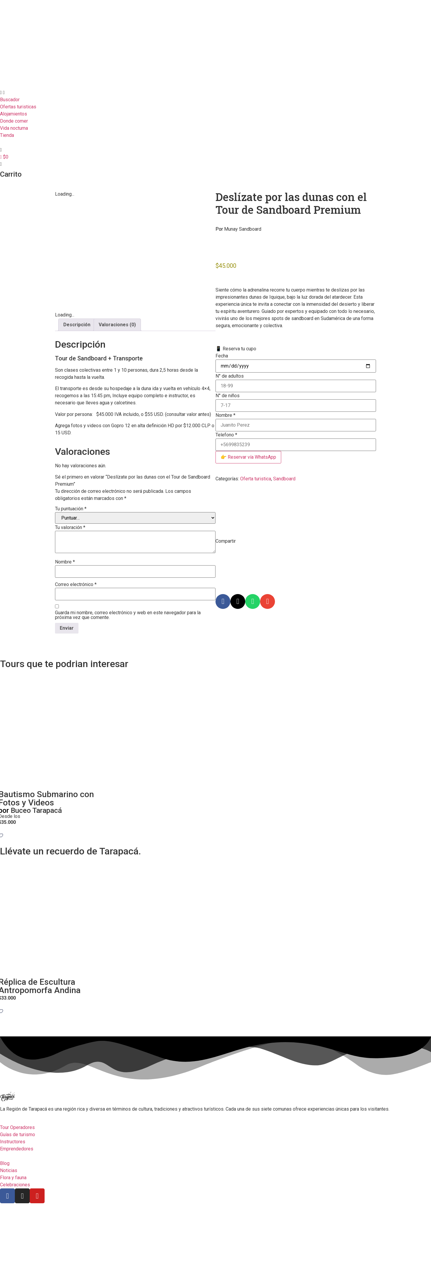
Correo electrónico (76, 658)
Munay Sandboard (238, 229)
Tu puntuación (70, 582)
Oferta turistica (255, 479)
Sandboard (284, 479)
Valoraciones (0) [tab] (117, 398)
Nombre (65, 635)
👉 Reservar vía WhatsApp (248, 457)
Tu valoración (70, 601)
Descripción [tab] (76, 398)
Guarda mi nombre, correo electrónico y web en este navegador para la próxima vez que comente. (128, 688)
